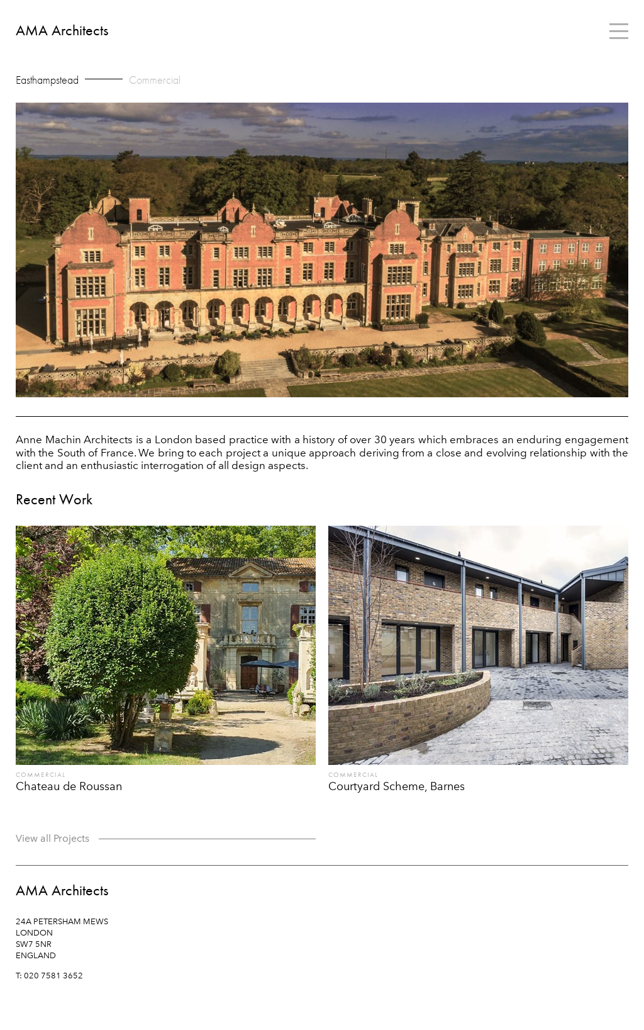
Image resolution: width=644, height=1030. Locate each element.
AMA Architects (62, 30)
